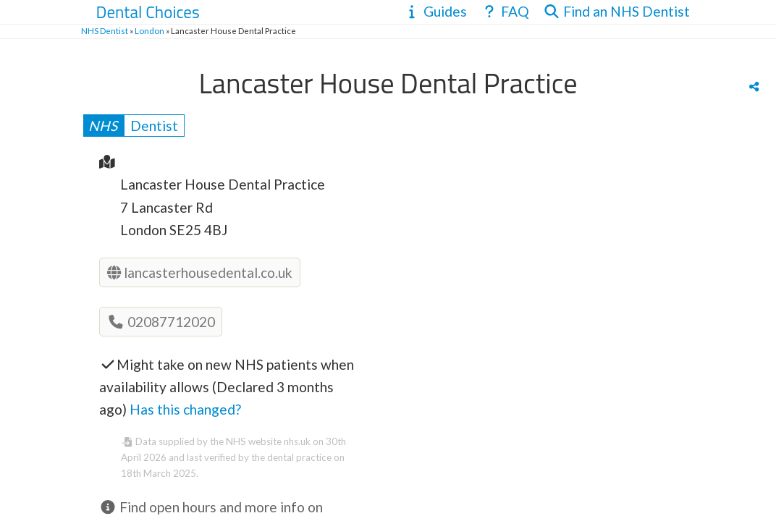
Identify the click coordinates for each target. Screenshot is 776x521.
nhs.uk (297, 441)
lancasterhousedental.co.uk (199, 272)
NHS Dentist (104, 30)
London (149, 30)
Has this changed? (185, 409)
